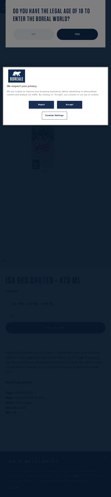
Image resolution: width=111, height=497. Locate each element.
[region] (55, 96)
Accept (69, 104)
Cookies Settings (54, 115)
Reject (41, 104)
